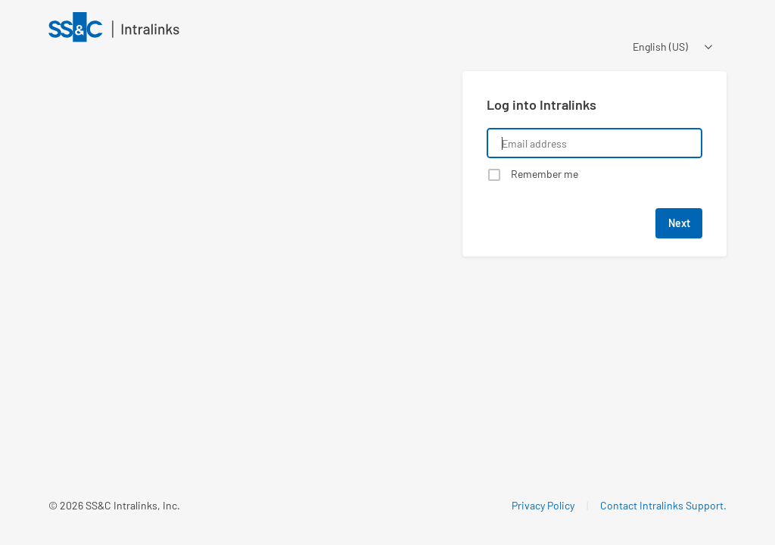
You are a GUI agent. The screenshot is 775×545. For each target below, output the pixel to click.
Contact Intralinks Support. (663, 505)
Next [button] (679, 222)
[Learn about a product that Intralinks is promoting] (246, 270)
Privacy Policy (543, 505)
